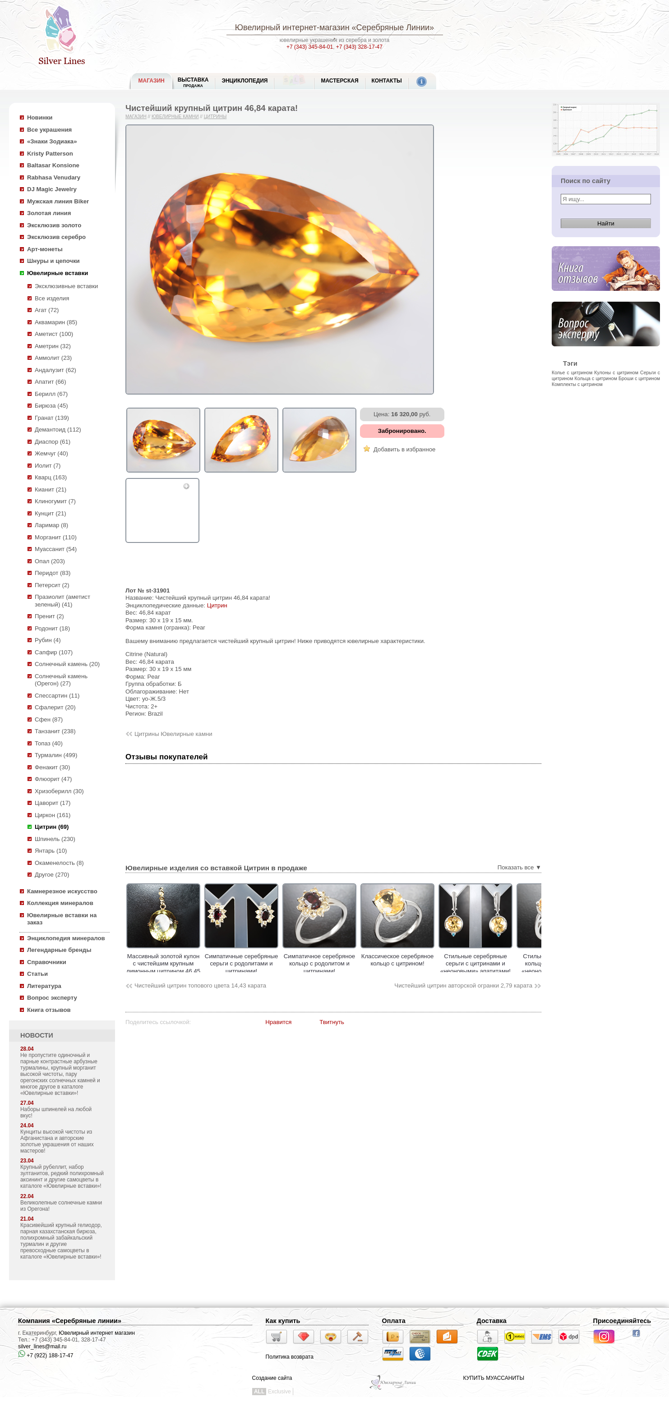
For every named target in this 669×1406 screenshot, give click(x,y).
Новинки (39, 117)
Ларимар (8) (51, 525)
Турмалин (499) (56, 755)
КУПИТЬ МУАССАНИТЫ (493, 1378)
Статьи (37, 973)
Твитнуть (331, 1022)
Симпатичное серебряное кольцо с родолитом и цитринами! (360, 963)
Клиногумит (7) (55, 501)
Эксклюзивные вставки (66, 286)
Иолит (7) (47, 465)
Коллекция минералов (60, 903)
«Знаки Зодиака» (52, 141)
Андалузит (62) (55, 370)
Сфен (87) (49, 719)
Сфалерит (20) (55, 707)
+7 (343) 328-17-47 (359, 47)
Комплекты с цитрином (577, 384)
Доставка (492, 1320)
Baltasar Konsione (53, 165)
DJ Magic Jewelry (52, 189)
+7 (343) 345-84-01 (309, 47)
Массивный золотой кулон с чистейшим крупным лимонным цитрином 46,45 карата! (204, 967)
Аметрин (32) (53, 346)
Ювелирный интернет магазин (97, 1333)
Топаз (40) (49, 743)
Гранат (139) (52, 417)
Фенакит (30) (52, 767)
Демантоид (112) (58, 429)
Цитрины (215, 116)
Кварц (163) (51, 477)
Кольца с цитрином (596, 378)
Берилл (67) (51, 394)
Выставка (193, 82)
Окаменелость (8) (59, 862)
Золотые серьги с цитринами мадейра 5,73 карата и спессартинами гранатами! (126, 967)
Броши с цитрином (639, 378)
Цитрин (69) (52, 826)
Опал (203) (50, 561)
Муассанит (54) (56, 549)
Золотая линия (49, 213)
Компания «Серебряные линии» (69, 1320)
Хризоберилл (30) (59, 791)
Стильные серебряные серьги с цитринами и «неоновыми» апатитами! (516, 963)
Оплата (394, 1320)
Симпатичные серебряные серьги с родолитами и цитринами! (282, 963)
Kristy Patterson (50, 153)
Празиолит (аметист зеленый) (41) (62, 600)
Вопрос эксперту (52, 997)
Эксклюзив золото (54, 225)
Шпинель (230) (55, 839)
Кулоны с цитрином (616, 372)
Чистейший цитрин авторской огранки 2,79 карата (463, 985)
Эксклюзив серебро (56, 237)
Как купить (283, 1320)
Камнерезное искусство (62, 891)
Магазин (136, 116)
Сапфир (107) (54, 652)
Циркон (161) (52, 815)
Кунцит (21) (50, 513)
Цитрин (217, 605)
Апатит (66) (50, 381)
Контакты (387, 81)
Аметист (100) (54, 334)
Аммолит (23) (53, 357)
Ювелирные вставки (57, 273)
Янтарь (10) (51, 850)
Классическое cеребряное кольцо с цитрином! (438, 960)
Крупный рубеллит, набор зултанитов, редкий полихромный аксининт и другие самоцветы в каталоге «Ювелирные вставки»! (62, 1176)
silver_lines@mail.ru (42, 1346)
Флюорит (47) (53, 779)
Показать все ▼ (519, 867)
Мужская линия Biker (58, 201)
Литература (44, 986)
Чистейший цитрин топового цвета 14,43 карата (200, 985)
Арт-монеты (45, 249)
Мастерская (339, 81)
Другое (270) (52, 874)
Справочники (46, 962)
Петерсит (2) (52, 585)
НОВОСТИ (36, 1035)
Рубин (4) (48, 640)
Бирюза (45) (51, 405)
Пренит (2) (49, 616)
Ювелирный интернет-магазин (292, 27)
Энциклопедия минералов (66, 938)
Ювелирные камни (175, 116)
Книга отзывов (49, 1009)
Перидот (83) (52, 573)
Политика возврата (290, 1357)
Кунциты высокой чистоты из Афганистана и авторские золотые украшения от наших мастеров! (57, 1141)
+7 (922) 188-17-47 (45, 1355)
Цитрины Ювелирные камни (173, 734)
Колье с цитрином (572, 372)
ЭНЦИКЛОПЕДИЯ (244, 81)
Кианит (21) (50, 489)
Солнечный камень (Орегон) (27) (61, 680)
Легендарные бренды (59, 950)
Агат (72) (47, 310)
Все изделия (52, 298)
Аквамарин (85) (56, 322)
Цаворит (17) (52, 802)
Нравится (278, 1022)
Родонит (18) (52, 628)
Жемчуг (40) (51, 453)
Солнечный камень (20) (67, 664)
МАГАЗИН (151, 81)
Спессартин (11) (57, 695)
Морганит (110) (56, 537)
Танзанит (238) (55, 731)
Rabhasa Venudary (53, 177)
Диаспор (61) (52, 441)
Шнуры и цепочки (53, 260)
